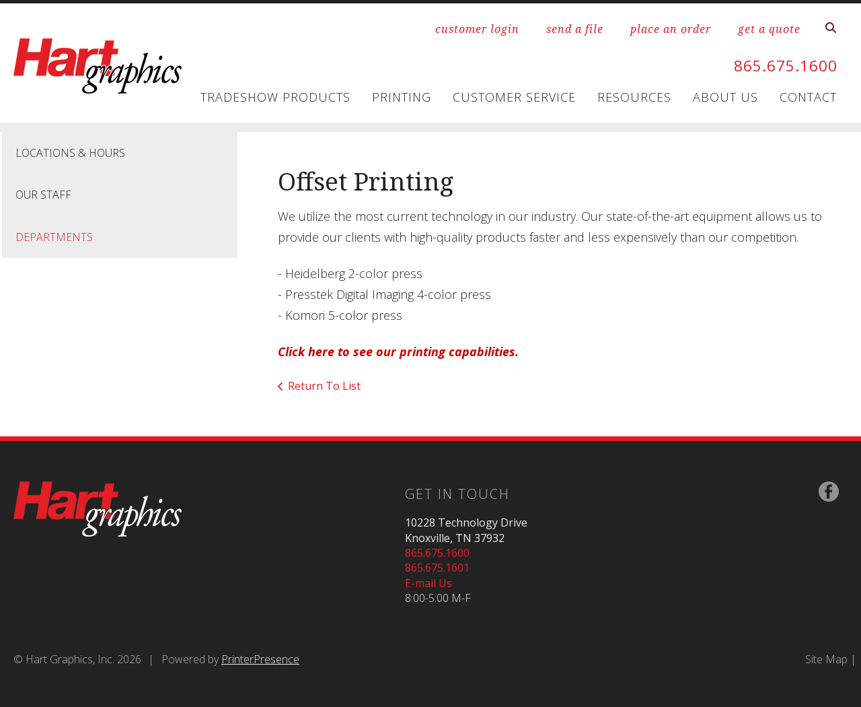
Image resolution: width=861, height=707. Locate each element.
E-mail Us (428, 583)
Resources (634, 97)
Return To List (324, 385)
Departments (54, 237)
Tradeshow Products (275, 97)
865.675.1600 (781, 65)
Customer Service (514, 97)
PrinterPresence (260, 659)
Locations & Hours (70, 152)
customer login (477, 29)
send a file (574, 29)
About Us (725, 97)
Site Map (826, 659)
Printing (401, 97)
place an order (670, 29)
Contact (808, 97)
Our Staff (43, 194)
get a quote (769, 29)
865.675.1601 (437, 567)
